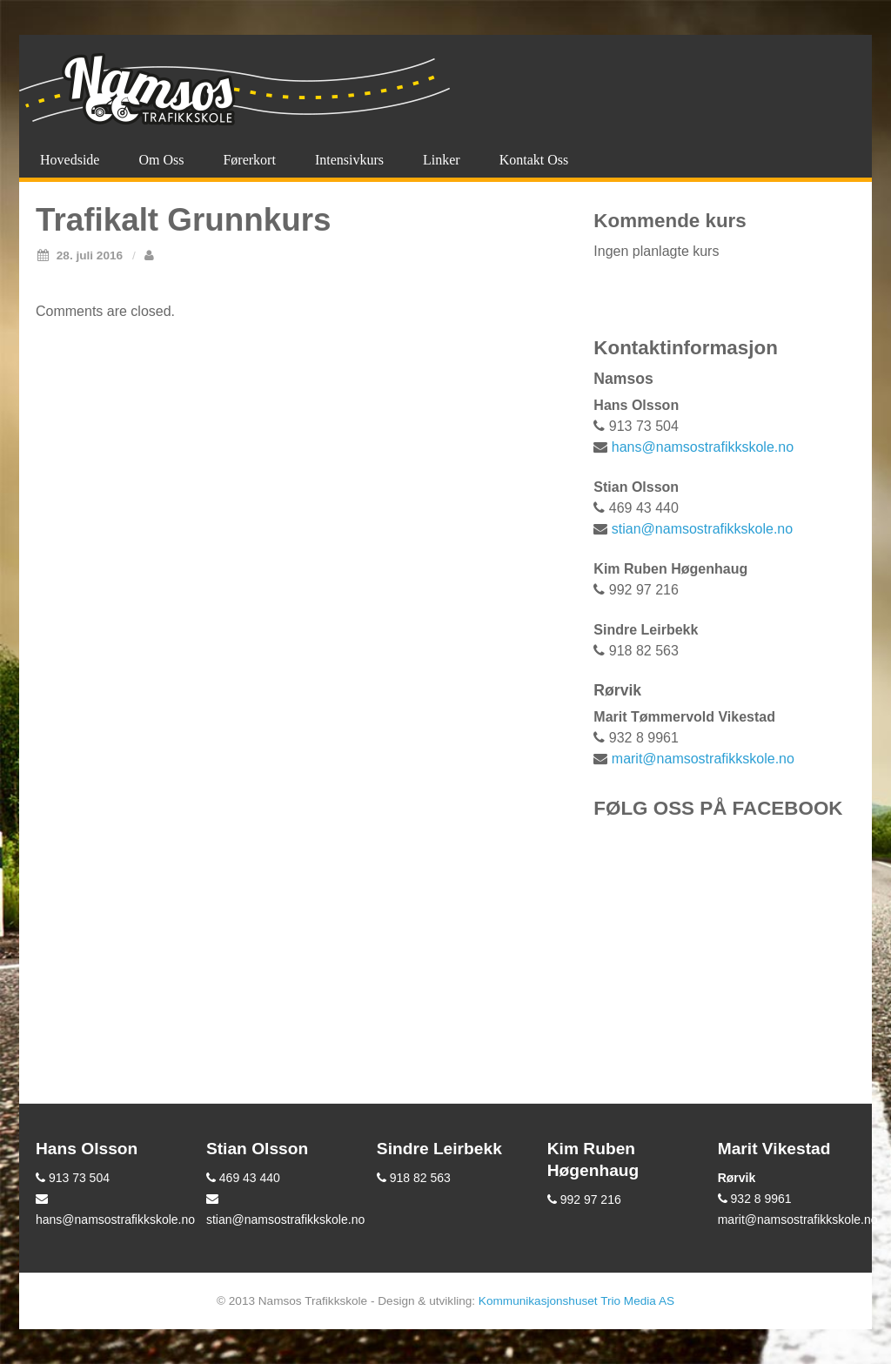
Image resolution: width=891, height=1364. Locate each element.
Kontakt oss (534, 159)
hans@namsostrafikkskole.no (703, 447)
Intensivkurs (349, 159)
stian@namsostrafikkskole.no (702, 528)
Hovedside (69, 159)
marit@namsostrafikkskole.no (703, 758)
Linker (441, 159)
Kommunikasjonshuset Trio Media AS (576, 1300)
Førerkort (249, 159)
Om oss (161, 159)
